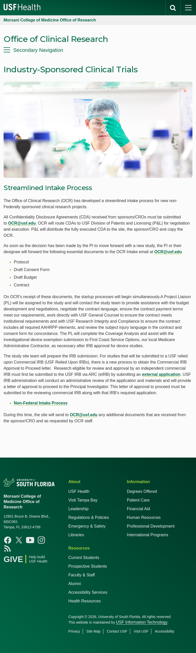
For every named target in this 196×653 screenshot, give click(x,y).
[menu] (98, 50)
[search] (173, 7)
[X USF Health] (19, 540)
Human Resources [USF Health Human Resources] (144, 517)
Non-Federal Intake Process (41, 403)
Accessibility (164, 631)
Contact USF (117, 631)
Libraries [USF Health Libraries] (76, 535)
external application (161, 374)
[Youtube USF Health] (30, 540)
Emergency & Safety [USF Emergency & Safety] (87, 526)
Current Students (83, 557)
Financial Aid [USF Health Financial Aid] (138, 509)
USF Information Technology (142, 622)
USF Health (79, 491)
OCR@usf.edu (22, 223)
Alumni (74, 583)
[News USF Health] (8, 548)
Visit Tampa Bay (82, 500)
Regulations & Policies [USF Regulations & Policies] (88, 517)
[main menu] (188, 7)
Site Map (94, 631)
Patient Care (138, 500)
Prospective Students (87, 566)
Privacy (74, 631)
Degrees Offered (142, 491)
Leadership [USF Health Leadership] (78, 509)
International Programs (147, 535)
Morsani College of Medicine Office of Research (50, 20)
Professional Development (151, 526)
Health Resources (84, 601)
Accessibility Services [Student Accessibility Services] (87, 592)
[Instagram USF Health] (41, 540)
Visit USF (141, 631)
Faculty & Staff (81, 575)
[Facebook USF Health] (8, 540)
